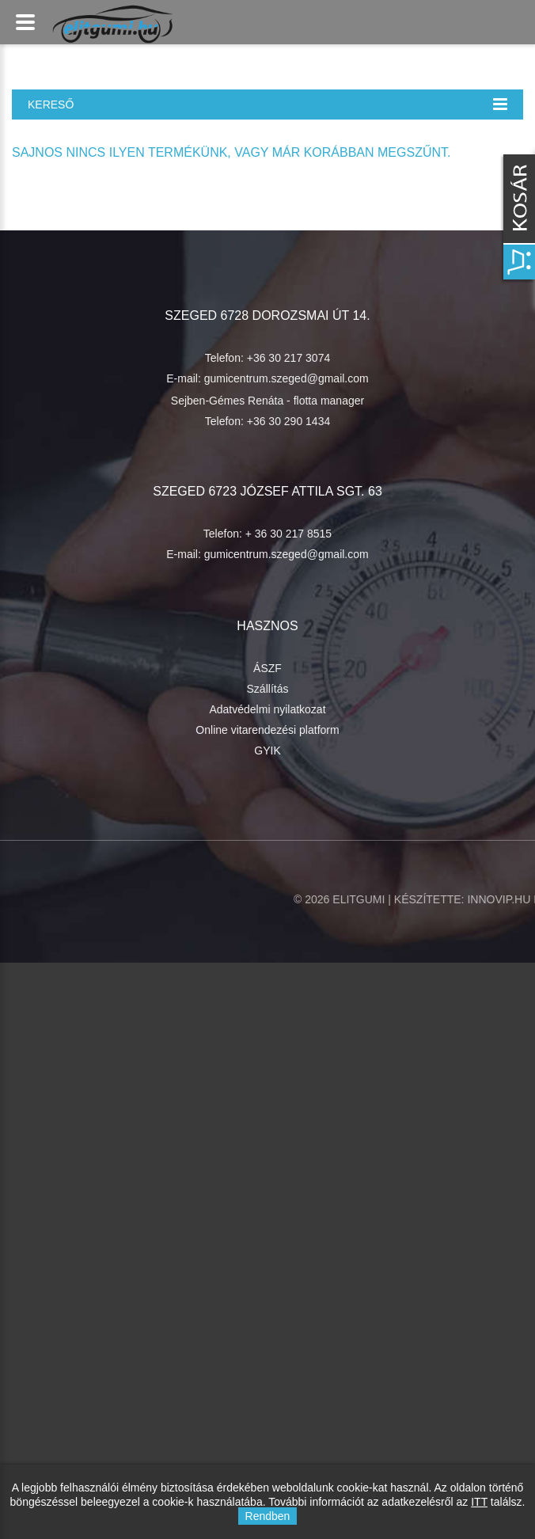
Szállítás (268, 688)
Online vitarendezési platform (267, 730)
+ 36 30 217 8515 (288, 533)
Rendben (267, 1516)
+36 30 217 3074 (289, 358)
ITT (479, 1501)
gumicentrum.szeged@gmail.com (286, 378)
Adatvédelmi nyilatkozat (267, 709)
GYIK (267, 750)
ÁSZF (267, 668)
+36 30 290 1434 (289, 421)
